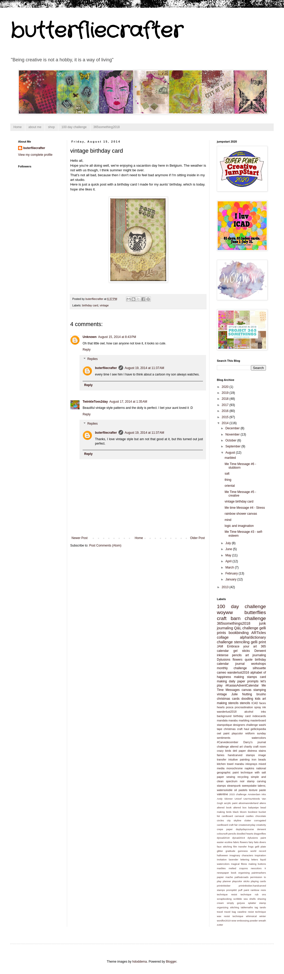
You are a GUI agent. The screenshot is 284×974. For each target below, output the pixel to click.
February (232, 573)
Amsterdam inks (257, 794)
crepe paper (225, 829)
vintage (104, 305)
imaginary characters (241, 855)
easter (220, 842)
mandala (222, 720)
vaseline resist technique (251, 911)
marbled (230, 458)
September (233, 446)
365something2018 (106, 127)
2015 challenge (238, 794)
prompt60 (231, 890)
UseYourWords (251, 798)
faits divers (260, 842)
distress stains (256, 750)
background (224, 716)
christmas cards (228, 698)
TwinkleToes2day (95, 401)
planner (227, 881)
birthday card (90, 305)
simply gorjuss (236, 903)
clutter (247, 820)
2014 (226, 423)
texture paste (257, 790)
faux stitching (224, 846)
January (231, 579)
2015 (226, 417)
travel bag (230, 911)
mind (228, 520)
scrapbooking (224, 898)
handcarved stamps (241, 755)
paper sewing (226, 776)
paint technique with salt (249, 772)
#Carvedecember (227, 742)
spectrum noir (235, 781)
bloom (243, 811)
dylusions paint (257, 837)
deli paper (239, 750)
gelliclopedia (258, 728)
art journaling (255, 655)
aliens (262, 803)
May (228, 555)
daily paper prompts (244, 681)
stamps (221, 785)
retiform (250, 733)
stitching (234, 907)
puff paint (243, 890)
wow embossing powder (244, 920)
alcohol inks (255, 711)
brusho (261, 694)
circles (220, 820)
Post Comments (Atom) (105, 545)
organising (244, 872)
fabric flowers (240, 842)
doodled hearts (245, 833)
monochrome (234, 768)
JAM (220, 646)
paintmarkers (259, 872)
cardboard (227, 816)
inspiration (260, 855)
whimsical (251, 916)
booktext (252, 811)
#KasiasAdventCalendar (242, 685)
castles (250, 816)
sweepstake (249, 785)
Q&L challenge (246, 628)
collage (223, 637)
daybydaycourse (245, 829)
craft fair (233, 824)
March (230, 567)
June (229, 549)
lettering (244, 859)
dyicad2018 (223, 837)
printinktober (224, 885)
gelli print (258, 642)
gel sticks (241, 651)
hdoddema (139, 961)
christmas (230, 728)
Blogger (171, 961)
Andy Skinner (225, 798)
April (228, 561)
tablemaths (247, 907)
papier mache (225, 877)
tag (256, 907)
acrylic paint (231, 803)
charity (248, 746)
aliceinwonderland (248, 803)
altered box (239, 807)
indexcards (259, 716)
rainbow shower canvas (241, 513)
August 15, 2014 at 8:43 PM (117, 337)
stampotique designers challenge (237, 724)
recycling (243, 776)
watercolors (259, 737)
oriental (230, 486)
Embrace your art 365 (246, 646)
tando (263, 907)
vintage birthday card (239, 501)
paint (226, 733)
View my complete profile (35, 155)
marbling (244, 720)
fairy (251, 842)
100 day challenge (73, 127)
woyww (225, 612)
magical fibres (239, 863)
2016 (226, 411)
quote (249, 659)
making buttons (257, 863)
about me (34, 127)
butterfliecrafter (96, 31)
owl (219, 733)
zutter (220, 924)
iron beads (259, 759)
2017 (226, 405)
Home (17, 127)
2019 (226, 393)
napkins (249, 768)
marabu (233, 720)
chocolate (260, 816)
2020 (226, 387)
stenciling (242, 642)
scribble (237, 898)
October (231, 440)
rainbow (255, 890)
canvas (246, 690)
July (228, 543)
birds (229, 811)
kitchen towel (225, 763)
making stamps (245, 677)
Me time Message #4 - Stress (245, 508)
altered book (224, 807)
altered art (236, 746)
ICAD (254, 703)
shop (51, 127)
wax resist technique (230, 916)
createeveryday (247, 824)
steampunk (234, 785)
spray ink (260, 707)
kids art (260, 698)
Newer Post (80, 538)
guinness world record (252, 851)
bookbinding (238, 633)
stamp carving (256, 781)
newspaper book (226, 872)
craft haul (243, 728)
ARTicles (258, 633)
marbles (221, 868)
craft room (259, 746)
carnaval (239, 816)
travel (220, 911)
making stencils (228, 703)
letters (254, 859)
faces (262, 703)
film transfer (240, 846)
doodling (247, 698)
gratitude (230, 851)
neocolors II (258, 868)
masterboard (258, 720)
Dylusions (223, 659)
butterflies (255, 612)
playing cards (258, 881)
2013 (226, 587)
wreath (262, 920)
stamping (259, 690)
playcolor (237, 733)
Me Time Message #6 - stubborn (240, 465)
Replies (92, 359)
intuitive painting (239, 759)
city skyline (234, 820)
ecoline (228, 842)
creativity (261, 824)
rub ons (260, 894)
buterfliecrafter (106, 368)
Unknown (90, 337)
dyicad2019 (238, 837)
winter (262, 916)
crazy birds (224, 750)
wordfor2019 (224, 920)
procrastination (244, 707)
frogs (251, 846)
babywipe (253, 807)
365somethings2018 (233, 623)
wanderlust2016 (238, 672)
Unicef (237, 798)
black (236, 811)
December (233, 428)
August (230, 452)
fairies (220, 755)
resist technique (241, 894)
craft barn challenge (241, 618)
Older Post (197, 538)
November (233, 434)
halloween (222, 855)
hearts (221, 707)
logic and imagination (239, 526)
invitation (222, 859)
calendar (223, 651)
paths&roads (242, 877)
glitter (220, 851)
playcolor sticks (240, 881)
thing (228, 480)
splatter (252, 903)
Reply (87, 349)
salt (227, 473)
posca (229, 707)
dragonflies (260, 833)
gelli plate (260, 846)
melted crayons (238, 868)
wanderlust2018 (226, 711)
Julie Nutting (241, 694)
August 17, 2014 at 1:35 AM (128, 401)
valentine (222, 794)
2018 (226, 399)
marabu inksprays (246, 763)
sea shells (250, 898)
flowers (237, 659)
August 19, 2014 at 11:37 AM (144, 368)
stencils (245, 703)
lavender (233, 859)
